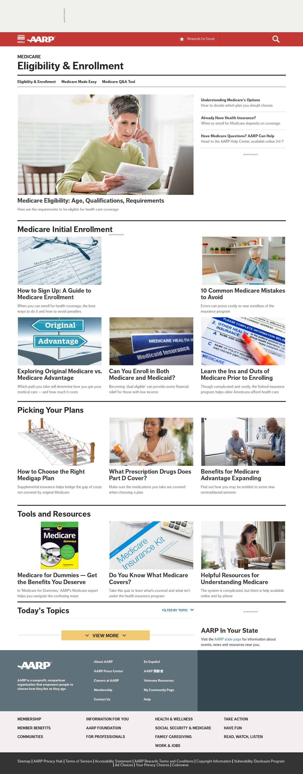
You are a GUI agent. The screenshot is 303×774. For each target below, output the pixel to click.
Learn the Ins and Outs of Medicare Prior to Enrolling (237, 375)
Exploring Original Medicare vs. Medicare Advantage (59, 375)
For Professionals (105, 737)
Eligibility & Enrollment (36, 81)
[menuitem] (37, 82)
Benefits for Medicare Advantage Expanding (231, 475)
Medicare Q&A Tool (118, 81)
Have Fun (233, 728)
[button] (21, 39)
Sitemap (24, 761)
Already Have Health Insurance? (228, 118)
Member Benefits (34, 728)
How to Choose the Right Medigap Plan (51, 475)
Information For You (107, 719)
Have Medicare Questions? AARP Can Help (237, 136)
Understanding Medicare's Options (230, 100)
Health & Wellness (174, 719)
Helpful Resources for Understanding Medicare (234, 579)
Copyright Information (213, 761)
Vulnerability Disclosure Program (259, 761)
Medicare (29, 56)
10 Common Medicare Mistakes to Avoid (243, 294)
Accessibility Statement (113, 761)
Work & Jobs (167, 746)
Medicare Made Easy (79, 81)
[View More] (105, 635)
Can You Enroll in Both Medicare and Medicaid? (142, 375)
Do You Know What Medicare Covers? (148, 579)
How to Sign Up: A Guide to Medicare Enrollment (54, 294)
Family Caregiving (173, 737)
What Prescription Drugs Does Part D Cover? (150, 475)
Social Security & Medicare (183, 728)
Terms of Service (78, 761)
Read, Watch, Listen (243, 737)
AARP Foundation (103, 728)
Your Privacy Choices (152, 765)
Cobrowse (180, 765)
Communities (30, 737)
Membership (29, 719)
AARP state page (227, 639)
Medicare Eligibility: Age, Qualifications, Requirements (90, 200)
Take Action (236, 719)
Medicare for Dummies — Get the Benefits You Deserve (57, 579)
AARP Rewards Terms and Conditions (164, 761)
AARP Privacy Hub (48, 761)
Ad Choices (124, 765)
